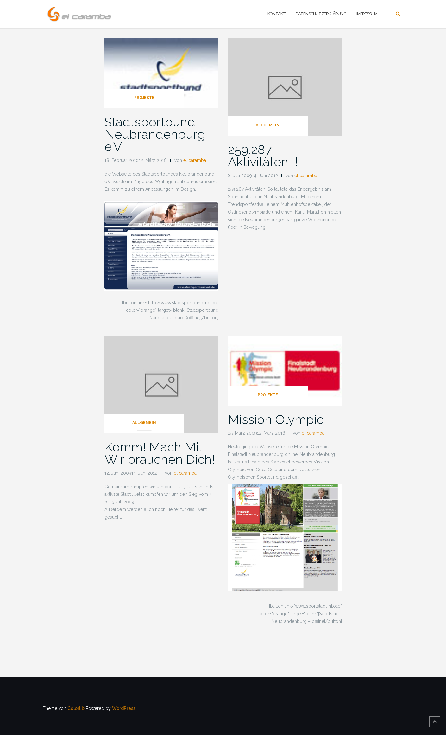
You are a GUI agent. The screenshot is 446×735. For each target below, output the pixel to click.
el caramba (194, 160)
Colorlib (76, 708)
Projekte (144, 97)
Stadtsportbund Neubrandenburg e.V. (154, 134)
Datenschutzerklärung (321, 13)
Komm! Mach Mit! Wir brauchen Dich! (159, 453)
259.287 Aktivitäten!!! (263, 155)
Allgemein (268, 125)
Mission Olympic (276, 419)
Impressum (366, 13)
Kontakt (276, 13)
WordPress (123, 708)
